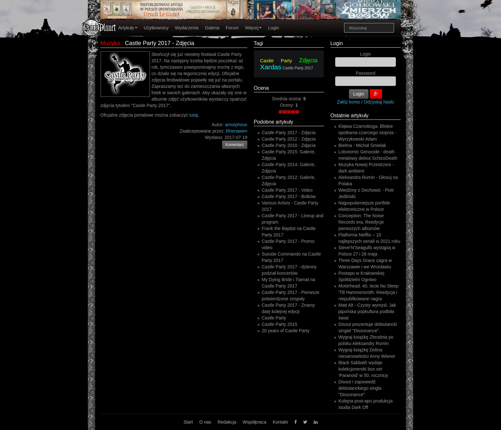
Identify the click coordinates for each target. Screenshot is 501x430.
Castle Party (276, 60)
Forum (232, 27)
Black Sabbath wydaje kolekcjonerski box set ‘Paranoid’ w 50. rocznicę (363, 369)
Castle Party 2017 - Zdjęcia (289, 132)
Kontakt (280, 422)
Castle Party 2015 (279, 324)
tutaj (193, 115)
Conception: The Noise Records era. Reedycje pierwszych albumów (361, 222)
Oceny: (287, 105)
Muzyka (110, 43)
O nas (205, 422)
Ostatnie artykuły (349, 115)
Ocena (261, 88)
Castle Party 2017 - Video (287, 190)
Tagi (258, 43)
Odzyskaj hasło (379, 101)
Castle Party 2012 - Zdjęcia (289, 139)
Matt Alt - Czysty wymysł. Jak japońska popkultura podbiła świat (367, 311)
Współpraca (254, 422)
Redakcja (227, 422)
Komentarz (235, 144)
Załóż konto (348, 101)
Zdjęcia (308, 60)
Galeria (212, 27)
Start (188, 422)
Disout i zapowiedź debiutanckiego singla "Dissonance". (360, 388)
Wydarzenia (187, 27)
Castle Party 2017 (297, 68)
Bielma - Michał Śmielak (362, 145)
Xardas (270, 67)
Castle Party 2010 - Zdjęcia (289, 145)
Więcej (253, 27)
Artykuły (127, 27)
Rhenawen (236, 131)
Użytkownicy (156, 27)
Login (273, 27)
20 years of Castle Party (285, 330)
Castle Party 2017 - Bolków (289, 196)
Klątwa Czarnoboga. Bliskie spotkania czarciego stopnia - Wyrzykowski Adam (367, 133)
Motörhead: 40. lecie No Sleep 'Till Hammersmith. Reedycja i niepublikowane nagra (368, 292)
